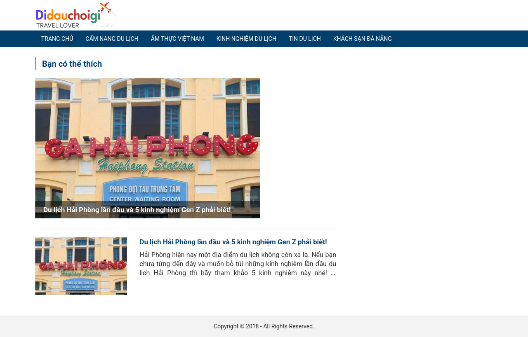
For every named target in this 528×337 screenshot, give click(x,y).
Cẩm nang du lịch (111, 38)
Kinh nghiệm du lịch (246, 38)
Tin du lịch (305, 38)
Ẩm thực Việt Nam (177, 38)
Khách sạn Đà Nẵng (362, 38)
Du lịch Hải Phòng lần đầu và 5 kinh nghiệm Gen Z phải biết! (233, 242)
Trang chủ (57, 38)
